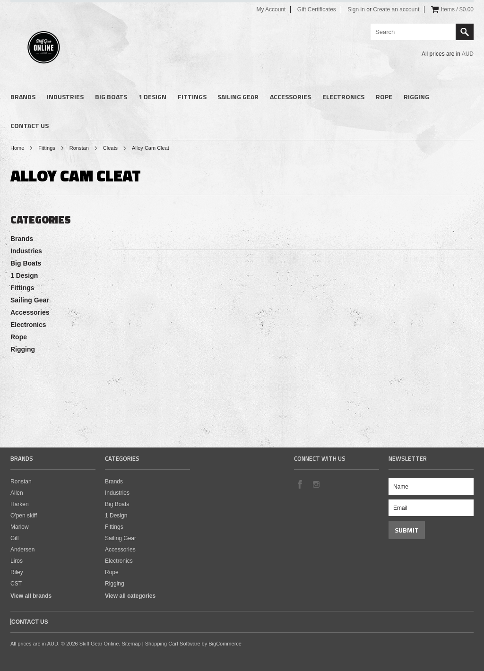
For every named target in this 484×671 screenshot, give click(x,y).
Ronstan (79, 148)
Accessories (290, 97)
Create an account (396, 9)
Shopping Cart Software (172, 643)
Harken (19, 504)
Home (17, 148)
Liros (16, 561)
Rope (384, 97)
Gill (14, 538)
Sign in (356, 9)
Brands (22, 97)
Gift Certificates (316, 9)
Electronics (343, 97)
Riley (16, 572)
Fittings (192, 97)
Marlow (19, 527)
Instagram (315, 484)
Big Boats (111, 97)
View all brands (31, 596)
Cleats (110, 148)
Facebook (299, 484)
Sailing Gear (238, 97)
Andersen (22, 549)
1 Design (152, 97)
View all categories (130, 596)
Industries (65, 97)
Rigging (416, 97)
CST (16, 583)
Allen (16, 493)
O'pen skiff (23, 515)
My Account (270, 9)
